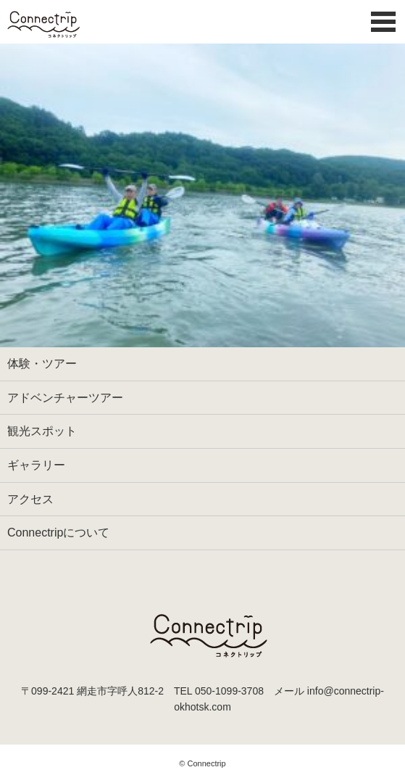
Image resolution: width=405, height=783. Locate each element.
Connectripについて (58, 532)
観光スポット (42, 431)
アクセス (30, 499)
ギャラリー (36, 465)
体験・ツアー (42, 363)
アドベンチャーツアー (65, 398)
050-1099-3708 (229, 691)
